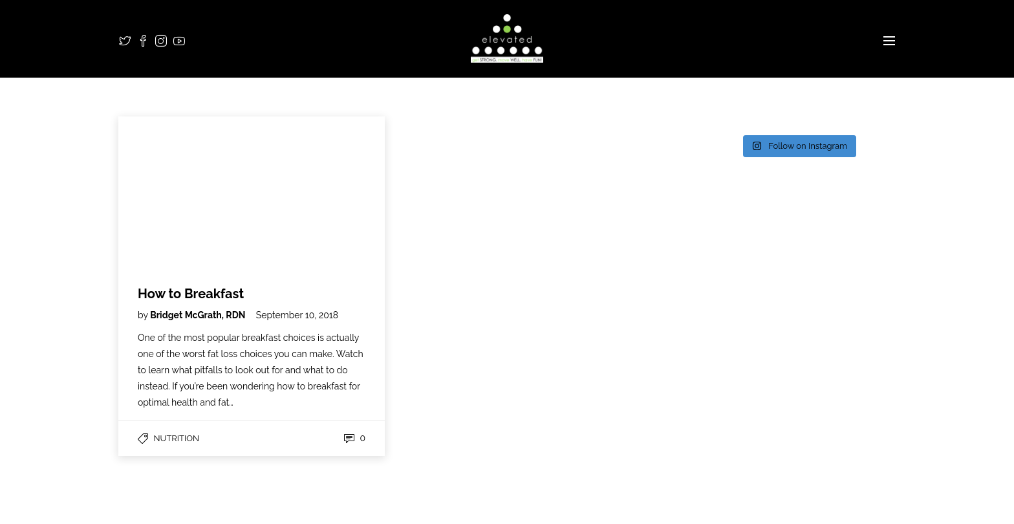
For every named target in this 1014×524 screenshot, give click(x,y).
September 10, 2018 (297, 315)
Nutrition (176, 438)
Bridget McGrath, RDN (199, 315)
